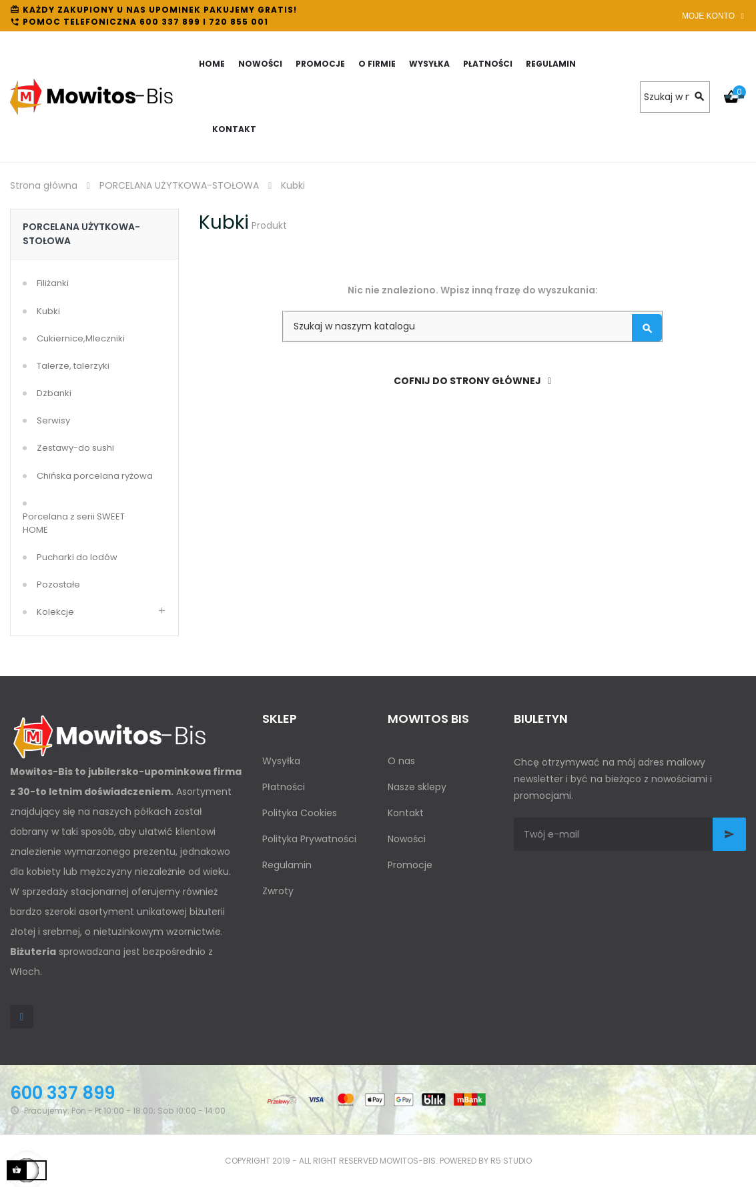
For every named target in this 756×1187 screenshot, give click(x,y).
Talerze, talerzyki (73, 365)
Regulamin (287, 865)
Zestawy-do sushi (75, 447)
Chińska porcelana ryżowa (95, 475)
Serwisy (53, 420)
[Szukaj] (675, 97)
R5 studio (511, 1160)
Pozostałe (58, 584)
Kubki (48, 311)
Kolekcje (55, 612)
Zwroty (278, 891)
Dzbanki (54, 393)
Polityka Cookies (299, 813)
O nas (401, 761)
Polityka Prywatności (309, 839)
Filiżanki (53, 283)
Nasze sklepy (417, 787)
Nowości (407, 839)
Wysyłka (281, 761)
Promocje (410, 865)
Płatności (283, 787)
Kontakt (406, 813)
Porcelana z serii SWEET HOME (74, 523)
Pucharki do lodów (77, 557)
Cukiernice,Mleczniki (81, 338)
